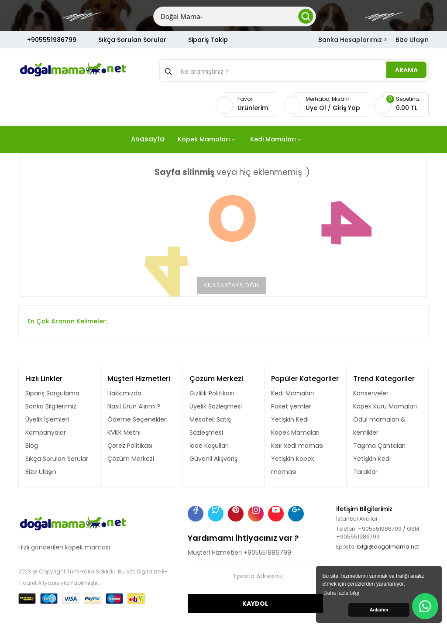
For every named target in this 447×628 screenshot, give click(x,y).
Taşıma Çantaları (379, 445)
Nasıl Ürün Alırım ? (133, 406)
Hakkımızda (124, 393)
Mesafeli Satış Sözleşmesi (210, 426)
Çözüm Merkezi (130, 458)
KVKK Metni (124, 432)
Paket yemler (291, 406)
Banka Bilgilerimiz (50, 406)
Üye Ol (317, 107)
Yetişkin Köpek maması (292, 465)
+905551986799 (51, 39)
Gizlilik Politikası (211, 393)
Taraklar (365, 471)
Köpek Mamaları (295, 432)
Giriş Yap (346, 107)
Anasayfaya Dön (231, 285)
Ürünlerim (252, 107)
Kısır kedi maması (297, 445)
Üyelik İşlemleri (47, 419)
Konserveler (371, 393)
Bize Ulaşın (412, 39)
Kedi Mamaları (292, 393)
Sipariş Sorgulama (52, 393)
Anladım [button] (379, 609)
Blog (31, 445)
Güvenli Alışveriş (213, 458)
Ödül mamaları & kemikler (379, 426)
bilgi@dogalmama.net (388, 546)
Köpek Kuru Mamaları (385, 406)
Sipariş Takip (208, 39)
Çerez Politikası (129, 445)
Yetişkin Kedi (290, 419)
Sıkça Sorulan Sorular (132, 39)
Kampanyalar (45, 432)
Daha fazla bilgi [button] (341, 593)
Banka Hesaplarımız (350, 39)
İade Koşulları (209, 445)
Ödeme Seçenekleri (137, 419)
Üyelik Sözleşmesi (215, 406)
